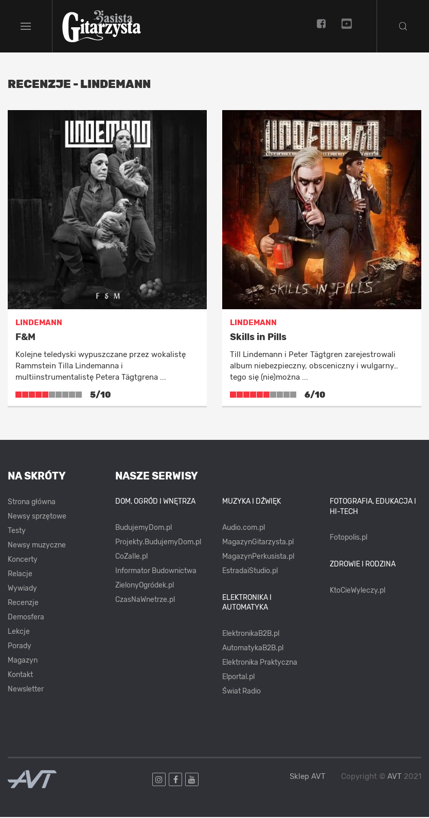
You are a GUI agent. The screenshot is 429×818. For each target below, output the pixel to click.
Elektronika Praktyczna (259, 663)
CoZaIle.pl (131, 557)
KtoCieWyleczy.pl (357, 591)
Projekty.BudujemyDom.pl (158, 543)
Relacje (20, 575)
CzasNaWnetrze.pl (145, 600)
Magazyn (23, 661)
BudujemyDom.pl (143, 528)
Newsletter (26, 690)
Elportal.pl (238, 677)
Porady (19, 647)
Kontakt (20, 675)
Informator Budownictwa (155, 571)
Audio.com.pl (243, 528)
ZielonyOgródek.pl (144, 586)
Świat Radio (241, 692)
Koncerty (23, 560)
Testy (17, 531)
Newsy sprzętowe (37, 517)
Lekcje (19, 632)
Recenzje (23, 603)
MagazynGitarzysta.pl (258, 543)
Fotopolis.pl (348, 538)
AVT (394, 777)
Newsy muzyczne (37, 546)
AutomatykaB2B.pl (252, 649)
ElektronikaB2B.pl (250, 634)
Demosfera (26, 618)
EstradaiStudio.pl (250, 571)
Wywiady (22, 589)
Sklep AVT (308, 777)
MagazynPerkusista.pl (258, 557)
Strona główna (32, 503)
